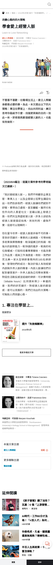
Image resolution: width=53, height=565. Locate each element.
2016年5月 (27, 330)
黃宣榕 (34, 509)
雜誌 (13, 13)
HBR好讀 (26, 524)
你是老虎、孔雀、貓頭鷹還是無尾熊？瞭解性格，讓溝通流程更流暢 (36, 534)
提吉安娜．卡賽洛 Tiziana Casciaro (30, 38)
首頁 (7, 13)
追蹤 (44, 450)
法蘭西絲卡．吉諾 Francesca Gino (16, 41)
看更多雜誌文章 (26, 352)
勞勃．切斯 (27, 555)
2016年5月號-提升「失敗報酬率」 (32, 13)
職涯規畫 (8, 466)
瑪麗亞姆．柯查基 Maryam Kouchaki (17, 44)
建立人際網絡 (7, 38)
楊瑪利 (25, 509)
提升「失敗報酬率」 (33, 324)
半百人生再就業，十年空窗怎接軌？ (36, 549)
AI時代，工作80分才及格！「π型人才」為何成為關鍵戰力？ (35, 518)
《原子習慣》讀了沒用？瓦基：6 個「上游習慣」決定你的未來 (36, 503)
